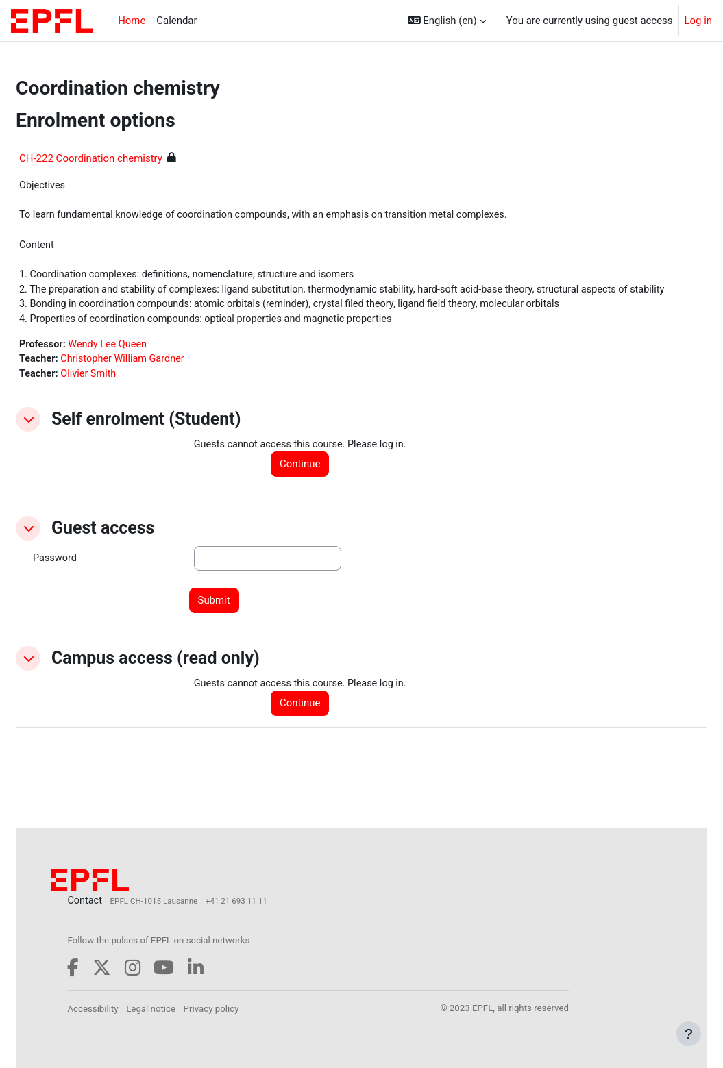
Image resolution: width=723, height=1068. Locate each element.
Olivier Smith (123, 395)
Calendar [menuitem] (176, 20)
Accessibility (126, 1008)
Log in (699, 20)
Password (88, 580)
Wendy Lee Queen (143, 364)
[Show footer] (688, 1033)
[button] (447, 20)
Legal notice (185, 1008)
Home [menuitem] (131, 20)
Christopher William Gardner (158, 380)
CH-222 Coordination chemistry (123, 158)
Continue (319, 486)
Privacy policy (245, 1008)
